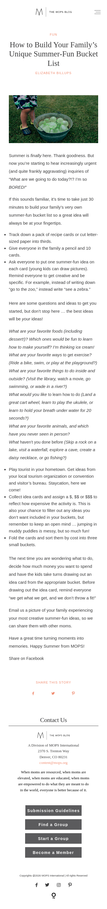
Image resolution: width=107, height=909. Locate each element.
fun (53, 38)
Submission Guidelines (53, 815)
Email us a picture (25, 614)
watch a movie (70, 383)
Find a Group (53, 829)
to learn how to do (64, 398)
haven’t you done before (42, 446)
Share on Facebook (26, 662)
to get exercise (76, 359)
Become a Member (53, 857)
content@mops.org (53, 767)
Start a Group (53, 843)
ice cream (84, 351)
